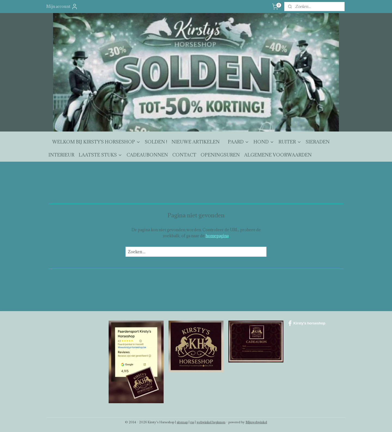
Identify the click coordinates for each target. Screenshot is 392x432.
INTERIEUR (61, 155)
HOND (263, 142)
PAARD (238, 142)
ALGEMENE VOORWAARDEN (278, 155)
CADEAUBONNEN (147, 155)
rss (192, 422)
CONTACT (184, 155)
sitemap (182, 422)
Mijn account (62, 6)
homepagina (217, 235)
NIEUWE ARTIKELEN (195, 142)
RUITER (289, 142)
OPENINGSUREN (220, 155)
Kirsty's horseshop (306, 323)
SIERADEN (318, 142)
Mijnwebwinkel (256, 422)
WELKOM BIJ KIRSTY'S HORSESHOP (96, 142)
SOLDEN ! (156, 142)
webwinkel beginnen (211, 422)
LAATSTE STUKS (100, 155)
